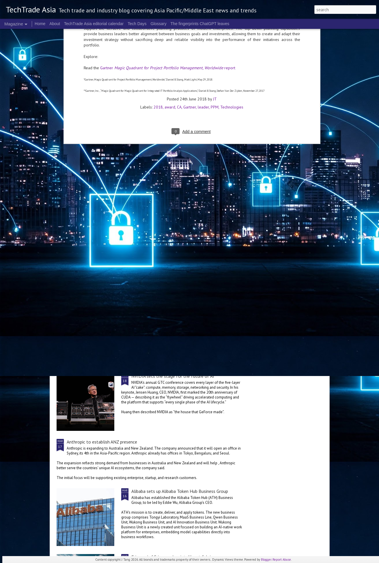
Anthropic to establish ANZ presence (102, 442)
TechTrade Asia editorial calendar (94, 23)
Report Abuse (281, 560)
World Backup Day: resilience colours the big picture (223, 222)
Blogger (266, 560)
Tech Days (137, 23)
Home (40, 23)
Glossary (158, 23)
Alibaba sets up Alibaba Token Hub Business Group (179, 491)
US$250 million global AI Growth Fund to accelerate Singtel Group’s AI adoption (144, 266)
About (54, 23)
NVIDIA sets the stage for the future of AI (172, 376)
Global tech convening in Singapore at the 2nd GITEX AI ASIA (90, 222)
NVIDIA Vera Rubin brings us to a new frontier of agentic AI (291, 222)
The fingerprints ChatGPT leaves (200, 23)
